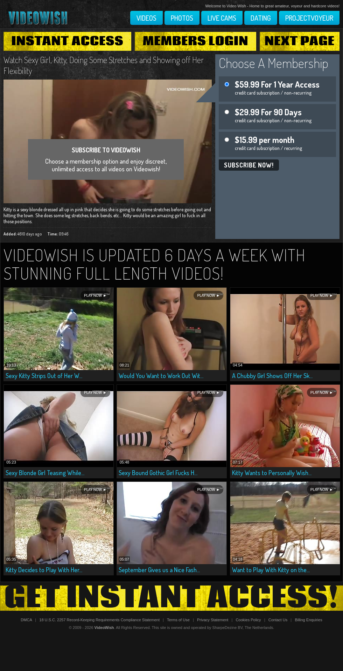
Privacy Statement (212, 620)
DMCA (26, 620)
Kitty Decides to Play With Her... (44, 570)
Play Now (93, 295)
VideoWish (104, 627)
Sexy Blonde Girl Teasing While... (45, 473)
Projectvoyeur (309, 17)
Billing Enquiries (308, 620)
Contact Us (277, 620)
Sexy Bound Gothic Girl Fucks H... (158, 473)
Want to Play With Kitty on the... (271, 570)
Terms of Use (178, 620)
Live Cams (222, 17)
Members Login (195, 41)
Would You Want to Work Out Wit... (161, 375)
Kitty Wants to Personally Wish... (272, 473)
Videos (146, 17)
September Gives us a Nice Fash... (159, 570)
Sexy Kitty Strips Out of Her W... (44, 375)
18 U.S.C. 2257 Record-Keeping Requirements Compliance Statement (99, 620)
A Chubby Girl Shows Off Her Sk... (272, 375)
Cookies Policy (248, 620)
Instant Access (67, 41)
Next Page (300, 41)
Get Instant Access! (171, 598)
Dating (261, 17)
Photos (182, 17)
